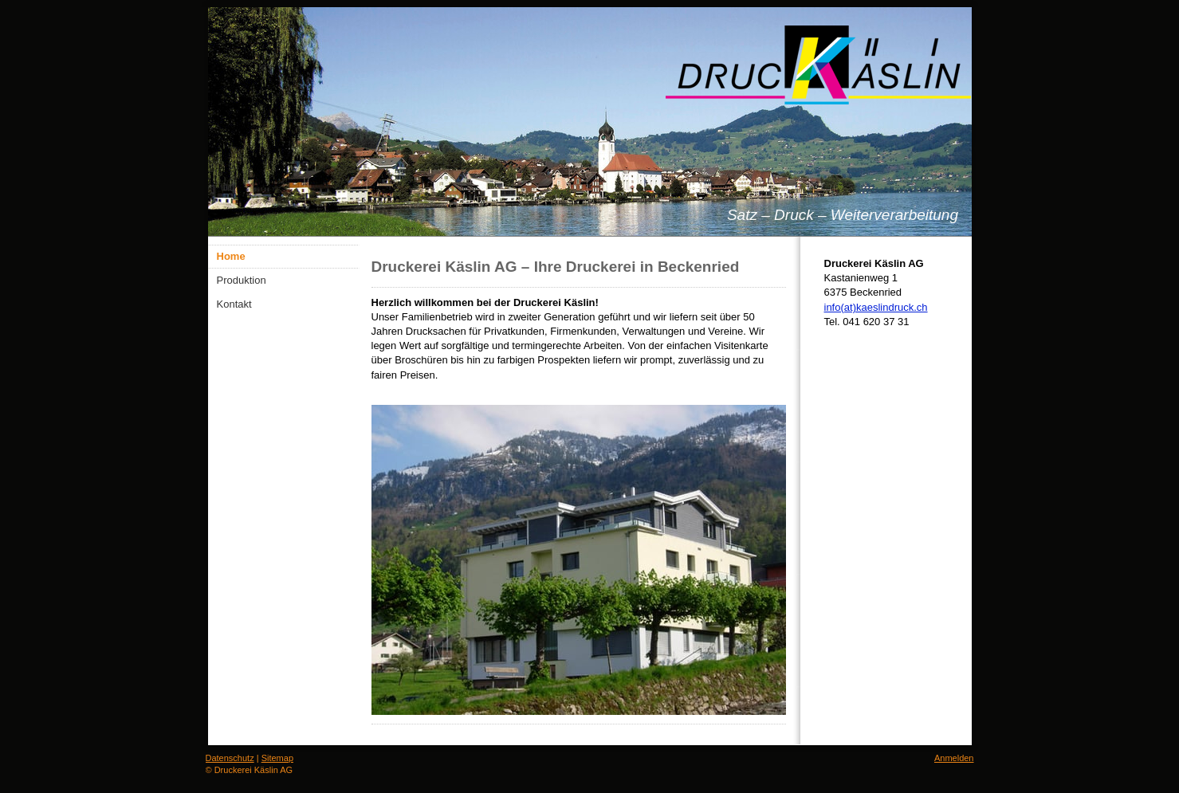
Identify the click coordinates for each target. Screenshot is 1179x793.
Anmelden (954, 758)
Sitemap (277, 758)
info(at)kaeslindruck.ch (876, 307)
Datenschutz (230, 758)
